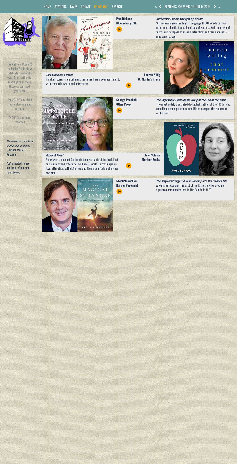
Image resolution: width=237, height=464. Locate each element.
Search (117, 6)
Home (47, 6)
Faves (73, 6)
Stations (60, 6)
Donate (86, 6)
